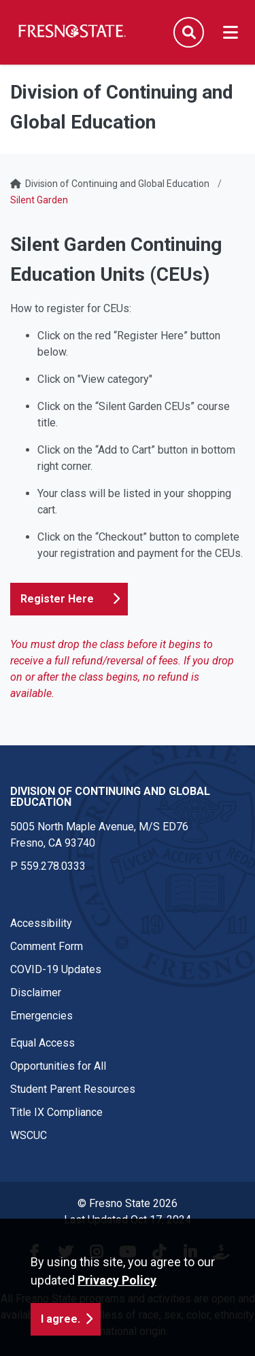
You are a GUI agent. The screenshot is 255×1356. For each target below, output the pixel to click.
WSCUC (28, 1135)
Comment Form (46, 946)
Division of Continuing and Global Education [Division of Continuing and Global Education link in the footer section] (110, 797)
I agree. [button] (60, 1318)
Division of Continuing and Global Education (117, 183)
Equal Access (42, 1042)
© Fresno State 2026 (127, 1203)
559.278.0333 (53, 866)
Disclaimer (35, 992)
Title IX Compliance (56, 1112)
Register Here (57, 598)
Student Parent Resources (72, 1089)
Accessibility (41, 923)
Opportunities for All (58, 1066)
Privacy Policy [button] (117, 1280)
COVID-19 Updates (55, 969)
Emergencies (41, 1015)
